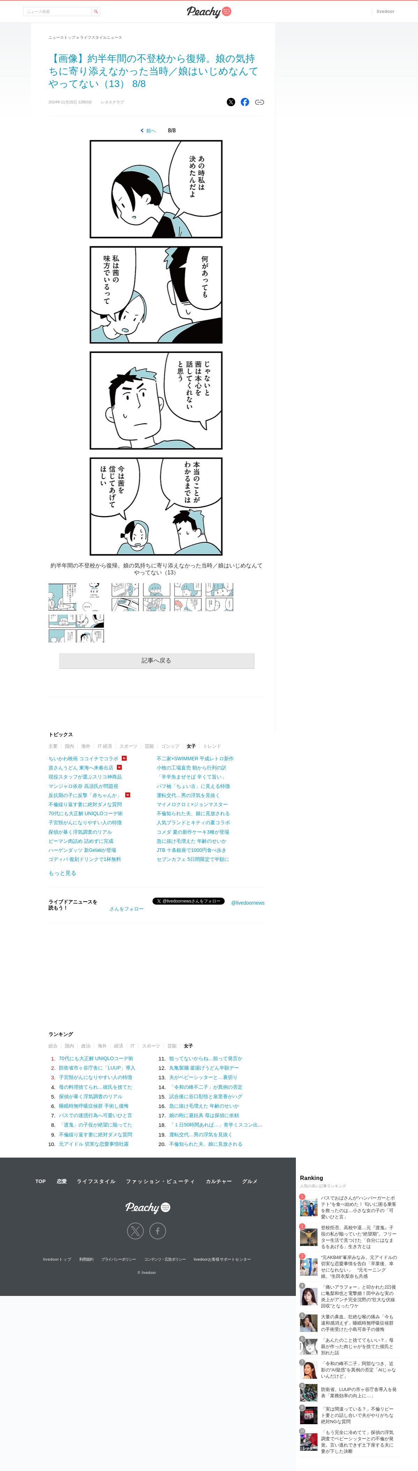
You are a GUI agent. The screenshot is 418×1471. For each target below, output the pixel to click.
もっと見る (62, 873)
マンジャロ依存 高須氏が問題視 (83, 786)
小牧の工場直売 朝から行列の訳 (191, 767)
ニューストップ (61, 37)
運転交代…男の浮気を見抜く (188, 795)
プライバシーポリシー (118, 1259)
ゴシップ (170, 746)
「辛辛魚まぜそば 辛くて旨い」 (191, 777)
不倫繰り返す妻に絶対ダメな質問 (85, 804)
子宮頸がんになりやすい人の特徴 (85, 822)
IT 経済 (105, 746)
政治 (85, 1046)
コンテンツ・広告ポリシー (165, 1259)
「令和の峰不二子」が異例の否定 (205, 1087)
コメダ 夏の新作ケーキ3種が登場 (193, 832)
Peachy (209, 12)
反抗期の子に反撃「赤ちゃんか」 (85, 795)
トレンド (212, 746)
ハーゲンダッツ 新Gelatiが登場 (82, 850)
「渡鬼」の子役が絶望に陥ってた (95, 1125)
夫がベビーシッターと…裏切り (203, 1077)
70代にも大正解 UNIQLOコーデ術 (85, 813)
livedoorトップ (57, 1259)
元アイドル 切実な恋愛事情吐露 (94, 1144)
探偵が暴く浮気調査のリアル (80, 832)
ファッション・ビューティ (161, 1181)
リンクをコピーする (259, 102)
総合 (53, 1046)
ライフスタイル (96, 1181)
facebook (157, 1231)
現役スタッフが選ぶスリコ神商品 (85, 777)
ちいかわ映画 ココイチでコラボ (83, 758)
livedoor (386, 11)
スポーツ (128, 746)
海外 (85, 746)
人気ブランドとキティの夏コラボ (193, 822)
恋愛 (62, 1181)
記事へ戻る (156, 660)
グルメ (249, 1181)
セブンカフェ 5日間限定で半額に (193, 859)
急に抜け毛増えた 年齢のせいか (191, 841)
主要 (53, 746)
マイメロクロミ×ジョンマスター (192, 804)
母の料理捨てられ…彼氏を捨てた (95, 1087)
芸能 (149, 746)
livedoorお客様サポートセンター (222, 1259)
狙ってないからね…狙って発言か (205, 1058)
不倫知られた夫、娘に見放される (193, 813)
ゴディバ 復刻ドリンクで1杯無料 (84, 859)
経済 (118, 1046)
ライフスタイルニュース (101, 37)
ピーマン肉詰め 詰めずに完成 (80, 841)
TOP (40, 1181)
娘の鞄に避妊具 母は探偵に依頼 (204, 1115)
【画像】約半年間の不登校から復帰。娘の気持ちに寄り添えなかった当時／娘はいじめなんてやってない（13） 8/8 (153, 71)
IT (132, 1046)
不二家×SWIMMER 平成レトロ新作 (195, 758)
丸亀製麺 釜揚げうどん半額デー (204, 1068)
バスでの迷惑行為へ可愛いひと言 (95, 1115)
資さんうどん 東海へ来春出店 (80, 767)
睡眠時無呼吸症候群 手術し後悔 (94, 1106)
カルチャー (219, 1181)
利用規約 (86, 1259)
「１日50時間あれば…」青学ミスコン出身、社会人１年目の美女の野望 (247, 1125)
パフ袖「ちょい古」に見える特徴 (193, 786)
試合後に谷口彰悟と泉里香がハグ (205, 1096)
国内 (69, 746)
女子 (191, 746)
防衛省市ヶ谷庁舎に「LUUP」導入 (97, 1068)
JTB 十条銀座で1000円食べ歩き (191, 850)
